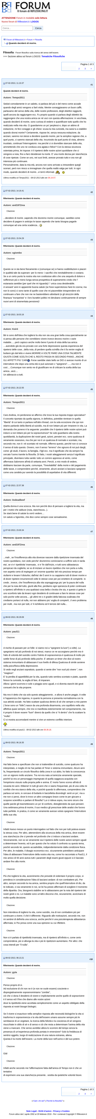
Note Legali (31, 1111)
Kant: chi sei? (39, 1101)
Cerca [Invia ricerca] (38, 28)
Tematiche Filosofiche (53, 56)
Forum (30, 40)
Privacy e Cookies (61, 1111)
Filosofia (38, 40)
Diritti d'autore (45, 1111)
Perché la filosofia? (54, 1101)
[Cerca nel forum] (17, 28)
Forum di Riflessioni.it (15, 40)
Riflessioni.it (23, 21)
